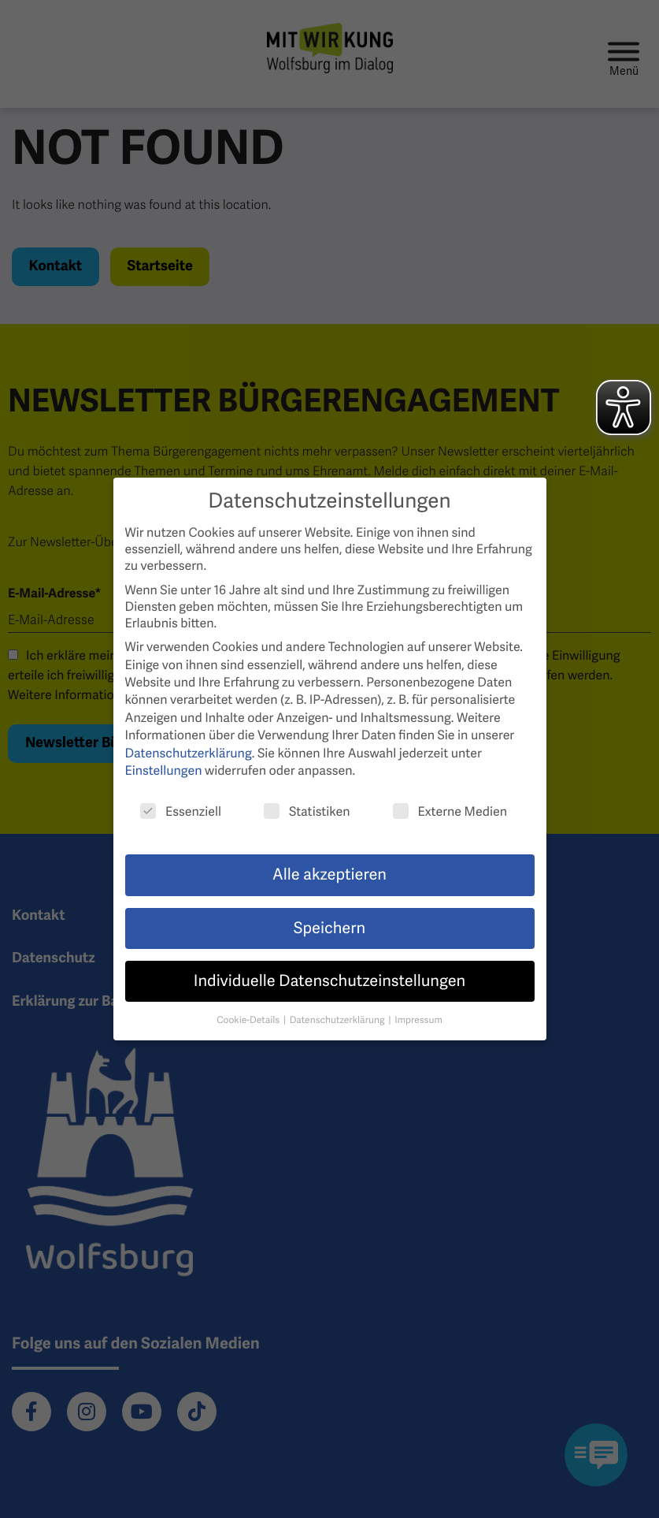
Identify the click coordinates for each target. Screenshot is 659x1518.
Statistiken (307, 811)
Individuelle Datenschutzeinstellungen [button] (329, 981)
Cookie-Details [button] (249, 1020)
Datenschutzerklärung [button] (338, 1020)
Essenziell (180, 811)
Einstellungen (163, 770)
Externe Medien (450, 811)
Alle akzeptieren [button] (329, 875)
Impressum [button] (418, 1020)
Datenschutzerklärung (188, 753)
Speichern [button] (329, 928)
